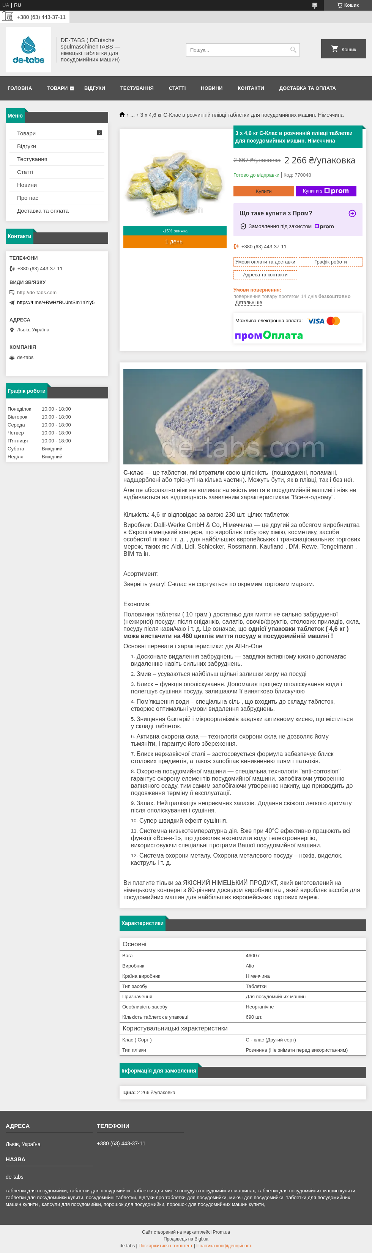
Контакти (251, 88)
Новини (211, 88)
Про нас (27, 197)
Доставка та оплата (307, 88)
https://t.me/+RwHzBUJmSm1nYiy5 (56, 302)
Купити (264, 191)
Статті (177, 88)
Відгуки (94, 88)
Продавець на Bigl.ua (186, 1239)
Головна (20, 88)
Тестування (137, 88)
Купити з (326, 191)
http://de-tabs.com (37, 292)
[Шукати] (293, 49)
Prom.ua (221, 1232)
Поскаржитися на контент (165, 1245)
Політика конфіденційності (224, 1245)
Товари (57, 88)
